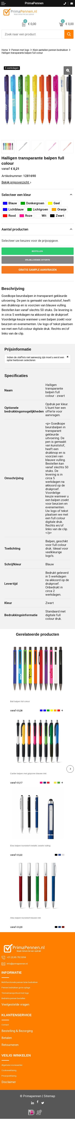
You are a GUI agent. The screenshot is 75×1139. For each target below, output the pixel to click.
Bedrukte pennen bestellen (20, 1011)
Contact (7, 1039)
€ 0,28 (17, 717)
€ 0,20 (17, 934)
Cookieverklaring (13, 1088)
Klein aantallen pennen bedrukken (24, 53)
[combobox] (33, 34)
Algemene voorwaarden (18, 1081)
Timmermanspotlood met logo (22, 1004)
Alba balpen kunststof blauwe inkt (33, 924)
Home (6, 50)
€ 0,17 (17, 789)
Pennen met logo (25, 50)
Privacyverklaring (13, 1095)
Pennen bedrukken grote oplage (23, 997)
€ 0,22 (17, 861)
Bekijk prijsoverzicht (16, 186)
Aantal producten (17, 234)
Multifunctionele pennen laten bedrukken (29, 990)
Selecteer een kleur (19, 199)
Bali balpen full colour (25, 708)
